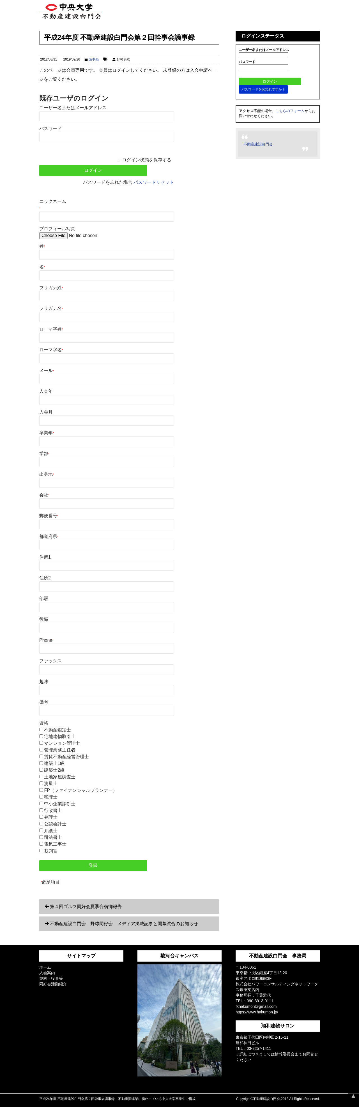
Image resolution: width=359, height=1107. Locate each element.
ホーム (45, 967)
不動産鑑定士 (57, 729)
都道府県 (48, 536)
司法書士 (53, 837)
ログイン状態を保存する (146, 159)
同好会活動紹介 (53, 984)
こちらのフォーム (290, 111)
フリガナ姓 (51, 287)
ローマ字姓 (51, 329)
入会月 (46, 412)
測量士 (50, 783)
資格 (43, 723)
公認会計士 (55, 823)
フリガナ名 (51, 308)
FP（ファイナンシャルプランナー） (80, 790)
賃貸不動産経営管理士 (66, 756)
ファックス (50, 660)
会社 (44, 495)
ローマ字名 (51, 349)
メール (46, 370)
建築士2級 (54, 770)
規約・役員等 (51, 978)
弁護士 (50, 830)
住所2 (45, 577)
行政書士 (53, 810)
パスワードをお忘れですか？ (263, 89)
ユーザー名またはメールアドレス (73, 107)
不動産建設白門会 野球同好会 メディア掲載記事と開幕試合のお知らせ (124, 923)
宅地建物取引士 (59, 736)
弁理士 (50, 817)
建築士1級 (54, 763)
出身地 (46, 474)
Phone (46, 640)
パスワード (50, 128)
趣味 (43, 681)
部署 (43, 598)
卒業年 (46, 432)
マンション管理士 (62, 743)
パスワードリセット (154, 182)
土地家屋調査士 (59, 776)
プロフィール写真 (57, 228)
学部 (44, 453)
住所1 (45, 557)
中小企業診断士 (59, 803)
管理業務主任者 (59, 750)
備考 (43, 702)
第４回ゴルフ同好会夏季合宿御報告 (86, 906)
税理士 (50, 797)
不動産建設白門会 (258, 144)
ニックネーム (52, 204)
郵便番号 (48, 515)
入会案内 (47, 973)
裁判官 (50, 850)
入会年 (46, 391)
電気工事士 (55, 844)
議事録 (94, 59)
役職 (43, 619)
